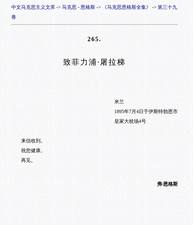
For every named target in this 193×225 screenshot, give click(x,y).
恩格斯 (87, 7)
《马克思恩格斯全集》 (126, 7)
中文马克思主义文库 (33, 7)
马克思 (69, 7)
